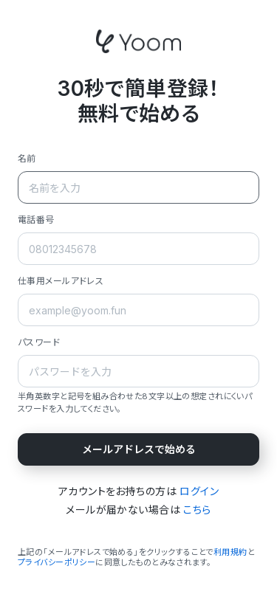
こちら (197, 509)
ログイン (199, 491)
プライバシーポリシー (56, 562)
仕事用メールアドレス (60, 280)
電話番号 (36, 219)
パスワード (39, 342)
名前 (27, 158)
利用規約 (230, 552)
